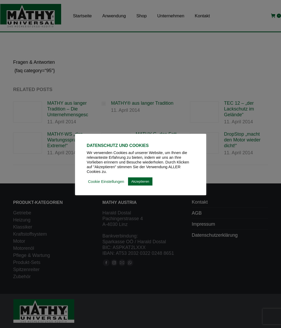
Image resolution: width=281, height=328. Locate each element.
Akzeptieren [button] (140, 181)
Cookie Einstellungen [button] (106, 181)
